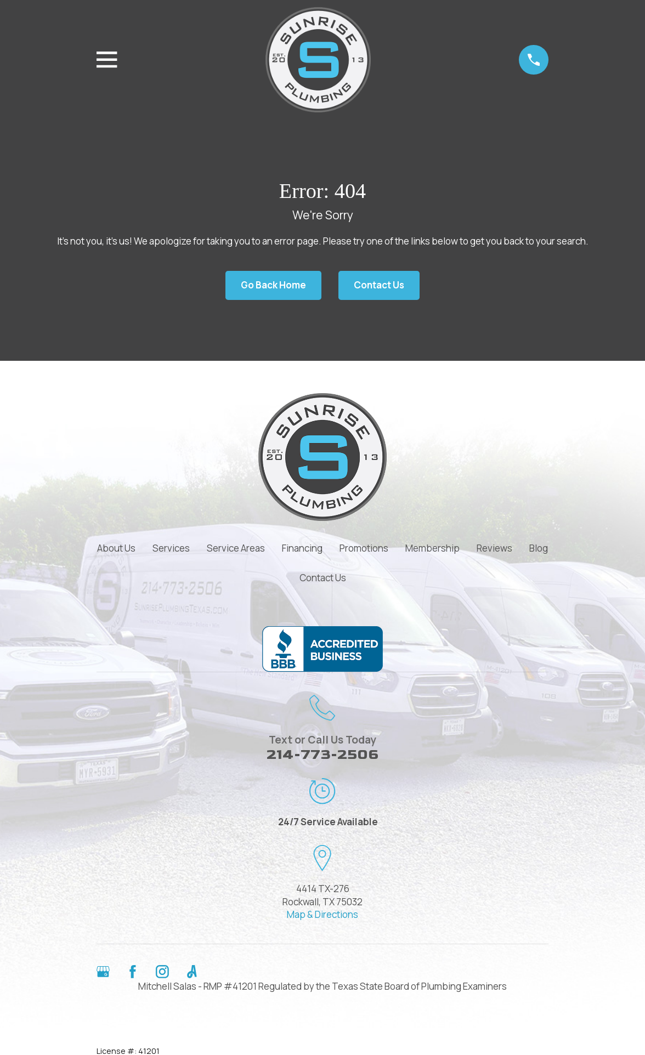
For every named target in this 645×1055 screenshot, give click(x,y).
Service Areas (236, 548)
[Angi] (192, 971)
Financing (302, 548)
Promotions (364, 548)
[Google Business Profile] (103, 971)
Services (171, 548)
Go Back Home (273, 285)
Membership (432, 548)
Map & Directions (322, 914)
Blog (538, 548)
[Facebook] (132, 971)
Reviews (494, 548)
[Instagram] (162, 971)
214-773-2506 (322, 754)
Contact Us (379, 285)
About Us (116, 548)
